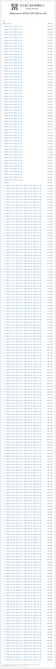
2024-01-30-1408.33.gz (13, 26)
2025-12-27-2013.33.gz (13, 174)
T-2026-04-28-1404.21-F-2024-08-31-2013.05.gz (23, 551)
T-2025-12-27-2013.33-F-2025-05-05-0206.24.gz (23, 266)
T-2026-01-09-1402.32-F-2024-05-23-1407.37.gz (23, 389)
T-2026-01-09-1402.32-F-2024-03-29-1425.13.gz (23, 375)
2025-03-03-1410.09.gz (13, 88)
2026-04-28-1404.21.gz (13, 180)
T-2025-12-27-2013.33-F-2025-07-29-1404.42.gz (23, 297)
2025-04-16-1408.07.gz (13, 91)
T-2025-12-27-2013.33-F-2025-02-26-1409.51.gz (23, 252)
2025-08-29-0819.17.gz (13, 149)
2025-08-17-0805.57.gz (13, 138)
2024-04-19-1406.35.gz (13, 57)
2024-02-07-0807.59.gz (13, 35)
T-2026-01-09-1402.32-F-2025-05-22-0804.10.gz (23, 442)
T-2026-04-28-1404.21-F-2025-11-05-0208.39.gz (23, 652)
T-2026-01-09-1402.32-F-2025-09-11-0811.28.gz (23, 479)
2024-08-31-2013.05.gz (13, 71)
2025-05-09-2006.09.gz (13, 102)
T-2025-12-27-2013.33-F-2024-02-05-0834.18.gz (23, 199)
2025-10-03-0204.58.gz (13, 160)
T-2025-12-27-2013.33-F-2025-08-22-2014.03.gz (23, 308)
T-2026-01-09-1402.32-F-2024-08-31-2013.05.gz (23, 395)
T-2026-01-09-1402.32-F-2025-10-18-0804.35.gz (23, 492)
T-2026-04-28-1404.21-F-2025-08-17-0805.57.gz (23, 618)
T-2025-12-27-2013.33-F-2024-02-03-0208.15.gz (23, 197)
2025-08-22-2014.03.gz (13, 141)
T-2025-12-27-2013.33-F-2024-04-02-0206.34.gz (23, 222)
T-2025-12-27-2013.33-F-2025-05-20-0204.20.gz (23, 283)
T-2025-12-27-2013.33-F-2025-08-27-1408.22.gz (23, 314)
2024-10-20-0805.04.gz (13, 74)
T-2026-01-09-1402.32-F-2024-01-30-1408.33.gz (23, 350)
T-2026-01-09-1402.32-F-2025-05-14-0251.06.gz (23, 431)
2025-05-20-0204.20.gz (13, 116)
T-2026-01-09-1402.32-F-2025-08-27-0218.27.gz (23, 467)
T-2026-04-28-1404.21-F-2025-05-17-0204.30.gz (23, 590)
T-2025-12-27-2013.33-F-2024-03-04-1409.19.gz (23, 211)
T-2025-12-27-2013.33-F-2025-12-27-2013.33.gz (23, 342)
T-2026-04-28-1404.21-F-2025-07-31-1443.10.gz (23, 612)
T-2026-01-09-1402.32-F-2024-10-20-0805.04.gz (23, 398)
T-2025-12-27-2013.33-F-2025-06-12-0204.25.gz (23, 292)
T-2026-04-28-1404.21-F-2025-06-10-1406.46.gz (23, 601)
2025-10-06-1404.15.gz (13, 163)
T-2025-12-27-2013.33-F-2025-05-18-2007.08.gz (23, 280)
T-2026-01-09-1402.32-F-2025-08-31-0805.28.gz (23, 476)
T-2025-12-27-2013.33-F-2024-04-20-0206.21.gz (23, 227)
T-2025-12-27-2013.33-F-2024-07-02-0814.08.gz (23, 236)
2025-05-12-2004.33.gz (13, 105)
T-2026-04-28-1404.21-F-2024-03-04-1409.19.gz (23, 523)
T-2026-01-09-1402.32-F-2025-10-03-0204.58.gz (23, 484)
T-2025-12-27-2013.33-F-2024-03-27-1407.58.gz (23, 213)
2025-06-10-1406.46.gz (13, 121)
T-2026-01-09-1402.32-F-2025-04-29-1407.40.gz (23, 420)
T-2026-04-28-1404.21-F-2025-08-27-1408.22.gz (23, 626)
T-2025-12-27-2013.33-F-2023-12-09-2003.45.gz (23, 186)
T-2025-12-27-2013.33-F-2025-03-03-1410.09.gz (23, 255)
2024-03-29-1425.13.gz (13, 52)
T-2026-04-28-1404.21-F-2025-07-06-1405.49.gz (23, 607)
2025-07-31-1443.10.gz (13, 133)
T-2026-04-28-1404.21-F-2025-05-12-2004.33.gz (23, 585)
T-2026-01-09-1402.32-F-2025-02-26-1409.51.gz (23, 409)
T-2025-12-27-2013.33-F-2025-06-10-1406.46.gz (23, 289)
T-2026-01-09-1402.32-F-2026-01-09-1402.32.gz (23, 501)
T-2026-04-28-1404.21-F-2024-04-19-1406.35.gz (23, 537)
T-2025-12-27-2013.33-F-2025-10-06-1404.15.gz (23, 331)
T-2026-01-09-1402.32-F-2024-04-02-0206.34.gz (23, 378)
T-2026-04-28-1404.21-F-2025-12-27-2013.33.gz (23, 654)
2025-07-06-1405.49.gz (13, 127)
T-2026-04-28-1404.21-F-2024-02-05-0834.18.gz (23, 512)
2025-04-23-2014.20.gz (13, 93)
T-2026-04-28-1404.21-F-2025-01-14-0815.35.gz (23, 559)
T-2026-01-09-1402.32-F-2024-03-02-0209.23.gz (23, 364)
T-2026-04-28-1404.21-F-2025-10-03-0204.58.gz (23, 640)
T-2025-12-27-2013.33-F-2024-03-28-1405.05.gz (23, 216)
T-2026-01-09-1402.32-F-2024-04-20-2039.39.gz (23, 386)
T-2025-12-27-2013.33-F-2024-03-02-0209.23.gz (23, 208)
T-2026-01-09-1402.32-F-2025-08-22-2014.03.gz (23, 465)
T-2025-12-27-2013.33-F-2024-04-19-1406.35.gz (23, 225)
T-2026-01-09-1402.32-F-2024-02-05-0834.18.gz (23, 356)
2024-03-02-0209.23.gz (13, 40)
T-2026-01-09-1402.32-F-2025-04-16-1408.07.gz (23, 414)
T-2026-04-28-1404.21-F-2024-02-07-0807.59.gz (23, 515)
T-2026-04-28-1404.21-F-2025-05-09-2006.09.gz (23, 582)
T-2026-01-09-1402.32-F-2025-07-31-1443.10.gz (23, 456)
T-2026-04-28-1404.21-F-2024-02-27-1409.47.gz (23, 518)
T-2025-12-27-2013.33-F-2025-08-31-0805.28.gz (23, 319)
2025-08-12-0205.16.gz (13, 135)
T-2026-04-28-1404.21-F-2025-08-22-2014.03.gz (23, 621)
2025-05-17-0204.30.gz (13, 110)
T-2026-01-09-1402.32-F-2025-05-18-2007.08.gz (23, 437)
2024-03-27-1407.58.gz (13, 46)
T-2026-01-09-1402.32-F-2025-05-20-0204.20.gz (23, 439)
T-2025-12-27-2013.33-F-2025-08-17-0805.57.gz (23, 306)
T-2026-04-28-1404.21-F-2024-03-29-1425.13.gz (23, 531)
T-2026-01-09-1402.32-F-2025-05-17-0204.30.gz (23, 434)
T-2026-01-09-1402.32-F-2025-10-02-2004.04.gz (23, 481)
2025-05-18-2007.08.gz (13, 113)
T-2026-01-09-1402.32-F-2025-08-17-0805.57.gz (23, 462)
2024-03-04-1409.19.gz (13, 43)
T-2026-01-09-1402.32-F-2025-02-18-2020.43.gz (23, 406)
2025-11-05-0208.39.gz (13, 172)
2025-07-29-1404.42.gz (13, 130)
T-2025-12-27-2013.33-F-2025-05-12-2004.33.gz (23, 272)
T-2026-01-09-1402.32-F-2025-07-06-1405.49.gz (23, 451)
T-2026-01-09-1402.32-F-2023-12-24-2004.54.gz (23, 347)
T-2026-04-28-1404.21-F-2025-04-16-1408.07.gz (23, 571)
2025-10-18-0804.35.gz (13, 169)
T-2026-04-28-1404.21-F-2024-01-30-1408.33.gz (23, 506)
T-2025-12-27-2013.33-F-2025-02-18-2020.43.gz (23, 250)
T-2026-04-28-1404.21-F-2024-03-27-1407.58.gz (23, 526)
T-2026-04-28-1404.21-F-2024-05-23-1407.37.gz (23, 545)
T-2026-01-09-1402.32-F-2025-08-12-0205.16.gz (23, 459)
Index (7, 183)
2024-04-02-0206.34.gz (13, 54)
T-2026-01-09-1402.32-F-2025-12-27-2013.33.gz (23, 498)
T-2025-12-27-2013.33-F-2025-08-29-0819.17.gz (23, 317)
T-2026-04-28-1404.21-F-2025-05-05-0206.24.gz (23, 579)
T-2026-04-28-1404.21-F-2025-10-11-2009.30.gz (23, 646)
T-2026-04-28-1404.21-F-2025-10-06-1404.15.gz (23, 643)
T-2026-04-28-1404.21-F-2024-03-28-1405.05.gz (23, 529)
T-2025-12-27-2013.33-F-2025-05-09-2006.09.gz (23, 269)
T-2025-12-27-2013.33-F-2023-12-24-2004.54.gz (23, 191)
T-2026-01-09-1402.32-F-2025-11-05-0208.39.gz (23, 495)
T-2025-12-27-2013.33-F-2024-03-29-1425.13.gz (23, 219)
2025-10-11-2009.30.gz (13, 166)
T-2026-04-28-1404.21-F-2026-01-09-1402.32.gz (23, 657)
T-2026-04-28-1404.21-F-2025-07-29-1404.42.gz (23, 610)
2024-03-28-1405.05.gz (13, 49)
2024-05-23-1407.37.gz (13, 66)
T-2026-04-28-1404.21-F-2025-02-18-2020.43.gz (23, 562)
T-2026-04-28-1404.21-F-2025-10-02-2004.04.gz (23, 638)
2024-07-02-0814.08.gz (13, 68)
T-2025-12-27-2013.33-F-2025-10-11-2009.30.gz (23, 333)
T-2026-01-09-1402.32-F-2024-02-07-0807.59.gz (23, 359)
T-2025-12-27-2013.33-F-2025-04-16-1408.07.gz (23, 258)
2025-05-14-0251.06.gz (13, 107)
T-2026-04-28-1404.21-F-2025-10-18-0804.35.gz (23, 649)
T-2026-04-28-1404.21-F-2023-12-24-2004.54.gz (23, 504)
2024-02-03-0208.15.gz (13, 29)
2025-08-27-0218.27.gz (13, 144)
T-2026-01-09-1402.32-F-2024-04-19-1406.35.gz (23, 381)
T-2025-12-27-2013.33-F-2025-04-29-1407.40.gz (23, 264)
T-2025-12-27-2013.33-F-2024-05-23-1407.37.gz (23, 233)
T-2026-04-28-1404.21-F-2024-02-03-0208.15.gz (23, 509)
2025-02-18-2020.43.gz (13, 82)
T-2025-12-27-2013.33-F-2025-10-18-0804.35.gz (23, 336)
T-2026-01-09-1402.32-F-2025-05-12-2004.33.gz (23, 428)
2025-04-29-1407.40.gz (13, 96)
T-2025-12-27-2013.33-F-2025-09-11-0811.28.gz (23, 322)
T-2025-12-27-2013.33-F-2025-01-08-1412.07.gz (23, 244)
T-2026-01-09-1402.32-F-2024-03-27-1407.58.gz (23, 370)
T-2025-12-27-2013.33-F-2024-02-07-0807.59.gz (23, 202)
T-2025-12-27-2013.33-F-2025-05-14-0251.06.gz (23, 275)
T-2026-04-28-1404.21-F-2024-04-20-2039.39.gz (23, 543)
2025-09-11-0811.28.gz (13, 155)
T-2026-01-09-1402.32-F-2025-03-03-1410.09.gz (23, 412)
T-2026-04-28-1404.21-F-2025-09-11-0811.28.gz (23, 635)
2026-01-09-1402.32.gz (13, 177)
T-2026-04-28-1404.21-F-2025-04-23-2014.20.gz (23, 573)
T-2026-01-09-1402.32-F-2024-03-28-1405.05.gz (23, 372)
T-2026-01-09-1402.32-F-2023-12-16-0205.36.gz (23, 345)
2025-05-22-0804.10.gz (13, 119)
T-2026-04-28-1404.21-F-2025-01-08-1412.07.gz (23, 557)
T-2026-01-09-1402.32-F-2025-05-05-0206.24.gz (23, 423)
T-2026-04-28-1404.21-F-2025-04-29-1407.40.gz (23, 576)
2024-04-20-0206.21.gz (13, 60)
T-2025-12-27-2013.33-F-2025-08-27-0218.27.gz (23, 311)
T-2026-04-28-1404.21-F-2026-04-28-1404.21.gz (23, 660)
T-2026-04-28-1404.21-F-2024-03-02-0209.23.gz (23, 520)
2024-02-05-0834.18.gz (13, 32)
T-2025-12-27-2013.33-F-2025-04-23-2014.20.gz (23, 261)
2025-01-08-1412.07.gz (13, 77)
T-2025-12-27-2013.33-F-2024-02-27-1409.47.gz (23, 205)
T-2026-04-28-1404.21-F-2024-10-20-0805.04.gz (23, 554)
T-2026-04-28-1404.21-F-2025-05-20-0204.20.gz (23, 596)
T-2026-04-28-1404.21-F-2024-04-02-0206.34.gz (23, 534)
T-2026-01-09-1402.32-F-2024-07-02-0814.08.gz (23, 392)
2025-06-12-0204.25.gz (13, 124)
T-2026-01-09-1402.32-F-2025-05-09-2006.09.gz (23, 426)
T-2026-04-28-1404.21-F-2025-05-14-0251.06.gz (23, 587)
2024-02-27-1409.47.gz (13, 38)
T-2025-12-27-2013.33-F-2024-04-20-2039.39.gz (23, 230)
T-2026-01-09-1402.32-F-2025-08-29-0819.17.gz (23, 473)
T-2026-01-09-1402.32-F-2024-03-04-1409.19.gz (23, 367)
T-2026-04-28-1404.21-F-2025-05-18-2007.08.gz (23, 593)
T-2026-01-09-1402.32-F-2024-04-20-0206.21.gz (23, 384)
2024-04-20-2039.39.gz (13, 63)
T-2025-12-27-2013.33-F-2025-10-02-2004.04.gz (23, 325)
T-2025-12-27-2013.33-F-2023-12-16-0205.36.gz (23, 188)
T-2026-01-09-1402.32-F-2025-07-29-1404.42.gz (23, 453)
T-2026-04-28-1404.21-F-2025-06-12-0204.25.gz (23, 604)
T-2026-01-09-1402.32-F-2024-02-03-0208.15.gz (23, 353)
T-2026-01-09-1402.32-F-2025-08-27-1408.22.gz (23, 470)
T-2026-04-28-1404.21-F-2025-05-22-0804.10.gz (23, 599)
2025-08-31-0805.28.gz (13, 152)
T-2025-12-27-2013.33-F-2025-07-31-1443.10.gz (23, 300)
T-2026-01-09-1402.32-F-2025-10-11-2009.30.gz (23, 490)
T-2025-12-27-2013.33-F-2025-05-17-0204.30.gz (23, 278)
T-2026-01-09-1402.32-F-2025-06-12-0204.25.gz (23, 448)
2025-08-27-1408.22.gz (13, 146)
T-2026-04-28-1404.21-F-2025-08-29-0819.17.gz (23, 629)
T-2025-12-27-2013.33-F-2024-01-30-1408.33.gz (23, 194)
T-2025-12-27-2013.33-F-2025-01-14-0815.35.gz (23, 247)
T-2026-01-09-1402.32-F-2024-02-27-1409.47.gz (23, 361)
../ (6, 21)
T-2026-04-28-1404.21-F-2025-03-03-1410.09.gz (23, 568)
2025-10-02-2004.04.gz (13, 158)
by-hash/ (8, 24)
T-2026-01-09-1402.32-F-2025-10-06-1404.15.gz (23, 487)
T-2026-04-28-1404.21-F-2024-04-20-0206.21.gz (23, 540)
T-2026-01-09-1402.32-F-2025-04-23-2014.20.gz (23, 417)
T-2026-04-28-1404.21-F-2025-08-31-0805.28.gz (23, 632)
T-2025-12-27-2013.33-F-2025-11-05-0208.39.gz (23, 339)
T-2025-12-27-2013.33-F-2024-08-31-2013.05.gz (23, 238)
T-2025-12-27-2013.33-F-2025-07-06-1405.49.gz (23, 294)
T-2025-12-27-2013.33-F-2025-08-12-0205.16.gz (23, 303)
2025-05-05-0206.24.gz (13, 99)
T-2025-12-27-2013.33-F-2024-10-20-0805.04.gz (23, 241)
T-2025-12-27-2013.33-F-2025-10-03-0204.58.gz (23, 328)
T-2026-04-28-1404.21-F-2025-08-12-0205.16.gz (23, 615)
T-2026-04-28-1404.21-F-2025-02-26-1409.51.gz (23, 565)
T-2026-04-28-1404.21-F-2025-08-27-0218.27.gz (23, 624)
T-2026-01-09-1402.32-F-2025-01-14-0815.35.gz (23, 403)
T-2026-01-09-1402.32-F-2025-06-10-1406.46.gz (23, 445)
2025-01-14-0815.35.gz (13, 79)
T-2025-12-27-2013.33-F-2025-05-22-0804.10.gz (23, 286)
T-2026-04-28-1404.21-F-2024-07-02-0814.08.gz (23, 548)
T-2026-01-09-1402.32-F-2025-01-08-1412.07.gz (23, 400)
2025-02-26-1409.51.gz (13, 85)
